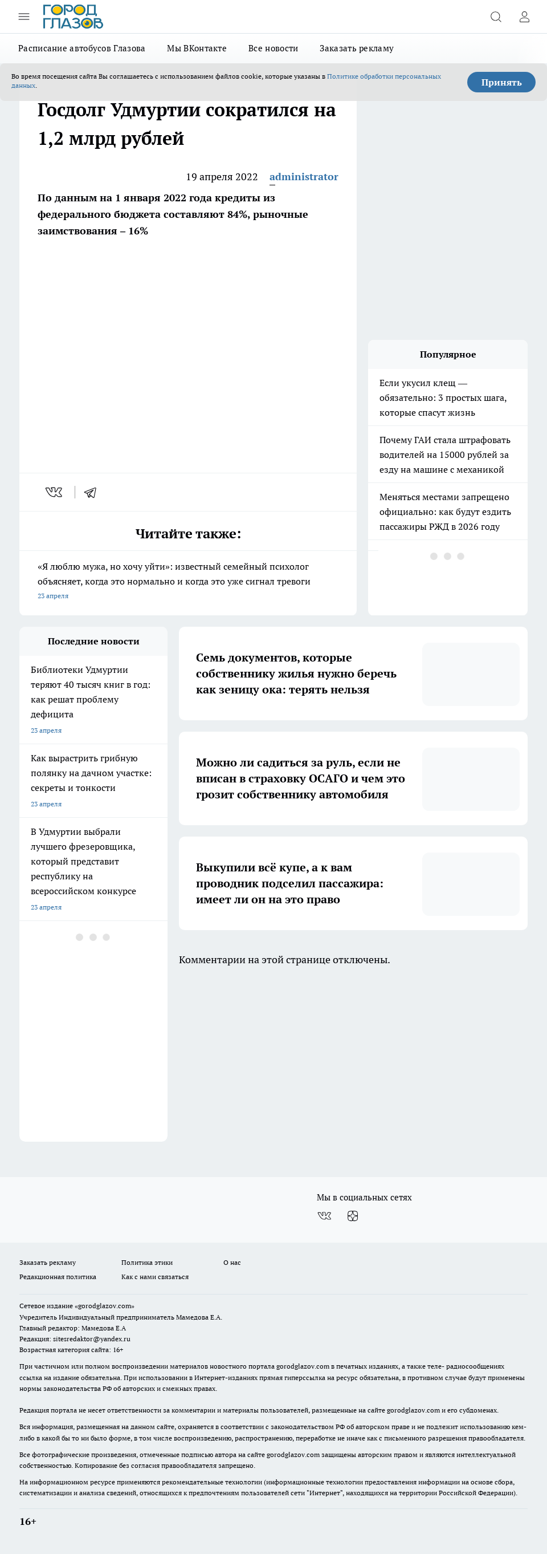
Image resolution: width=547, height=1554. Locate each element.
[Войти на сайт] (524, 16)
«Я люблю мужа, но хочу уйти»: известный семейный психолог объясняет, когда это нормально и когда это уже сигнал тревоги (188, 582)
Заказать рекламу (357, 48)
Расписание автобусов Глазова (81, 48)
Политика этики (147, 1262)
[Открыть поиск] (495, 16)
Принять (501, 82)
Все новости (273, 48)
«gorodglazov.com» (104, 1305)
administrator (304, 176)
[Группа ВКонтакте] (324, 1215)
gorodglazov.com (302, 1366)
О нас (232, 1262)
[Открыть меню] (24, 16)
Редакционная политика (57, 1276)
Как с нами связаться (155, 1276)
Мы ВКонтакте (197, 48)
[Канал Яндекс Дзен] (352, 1215)
